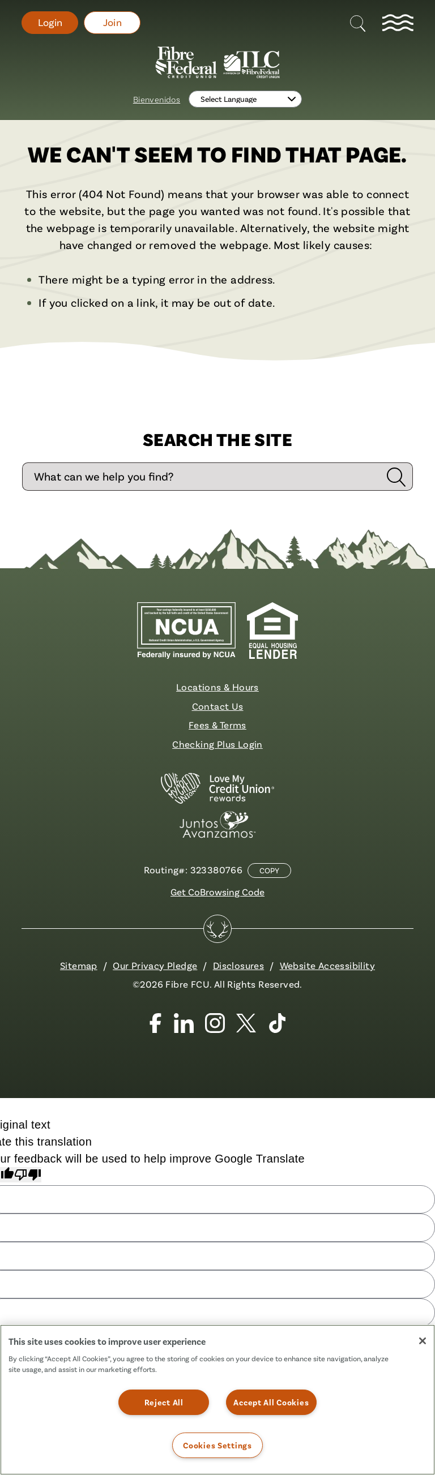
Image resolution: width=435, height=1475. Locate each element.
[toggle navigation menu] (397, 23)
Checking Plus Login (217, 744)
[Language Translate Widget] (245, 99)
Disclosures (238, 965)
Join (112, 22)
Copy (269, 870)
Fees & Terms (217, 725)
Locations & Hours (217, 687)
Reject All (164, 1402)
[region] (217, 1399)
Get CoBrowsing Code (217, 892)
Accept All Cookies (271, 1402)
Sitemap (78, 965)
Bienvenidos (156, 99)
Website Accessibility (327, 965)
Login (50, 22)
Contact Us (218, 706)
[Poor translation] (27, 1174)
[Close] (422, 1340)
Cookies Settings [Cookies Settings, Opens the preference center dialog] (217, 1445)
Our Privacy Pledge (155, 965)
